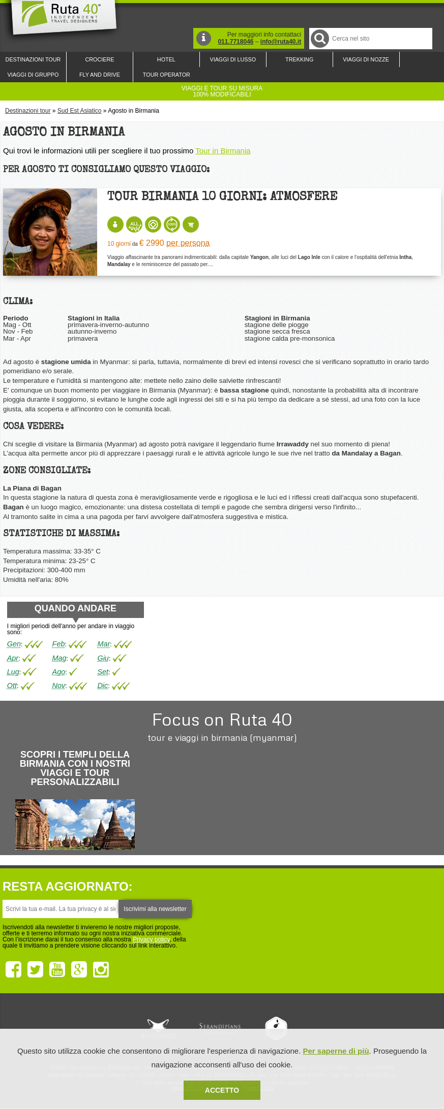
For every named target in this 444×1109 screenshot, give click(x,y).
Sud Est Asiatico (79, 110)
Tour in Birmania (222, 150)
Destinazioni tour (27, 110)
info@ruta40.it (280, 41)
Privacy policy (151, 939)
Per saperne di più (336, 1051)
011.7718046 (235, 41)
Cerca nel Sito (319, 38)
